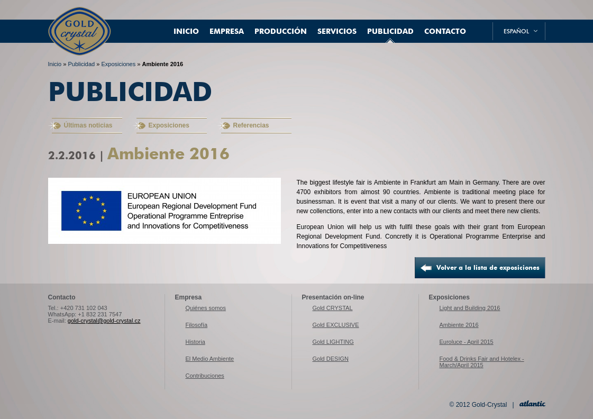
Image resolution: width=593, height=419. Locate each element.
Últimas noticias (88, 125)
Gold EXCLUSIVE (336, 325)
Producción (280, 31)
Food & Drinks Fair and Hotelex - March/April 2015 (482, 362)
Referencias (251, 125)
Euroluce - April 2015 (467, 342)
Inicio (186, 31)
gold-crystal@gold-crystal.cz (104, 320)
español (516, 31)
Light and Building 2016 (470, 308)
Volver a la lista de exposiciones (488, 267)
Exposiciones (118, 64)
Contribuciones (205, 375)
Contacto (445, 31)
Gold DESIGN (331, 359)
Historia (195, 342)
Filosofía (197, 325)
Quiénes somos (206, 308)
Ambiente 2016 (162, 64)
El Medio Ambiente (210, 359)
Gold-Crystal (79, 21)
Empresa (226, 31)
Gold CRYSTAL (333, 308)
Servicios (337, 31)
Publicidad (390, 31)
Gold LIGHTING (333, 342)
